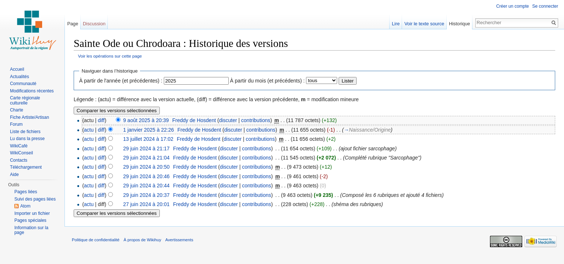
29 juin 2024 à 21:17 (146, 148)
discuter (228, 120)
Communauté (23, 83)
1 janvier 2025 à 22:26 (148, 130)
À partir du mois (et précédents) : (267, 81)
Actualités (19, 76)
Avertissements (179, 240)
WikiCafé (18, 145)
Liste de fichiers (25, 131)
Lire (395, 23)
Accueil (17, 69)
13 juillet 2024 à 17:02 (148, 139)
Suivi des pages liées (35, 199)
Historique (459, 23)
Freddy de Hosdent (194, 120)
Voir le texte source (424, 23)
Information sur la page (31, 230)
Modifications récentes (32, 91)
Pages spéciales (30, 220)
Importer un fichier (32, 213)
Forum (16, 124)
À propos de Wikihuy (142, 240)
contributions (255, 120)
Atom (25, 206)
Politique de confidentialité (95, 240)
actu (88, 130)
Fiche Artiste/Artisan (29, 117)
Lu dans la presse (27, 138)
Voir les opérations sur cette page (110, 56)
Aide (14, 174)
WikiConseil (21, 152)
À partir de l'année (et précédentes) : (120, 81)
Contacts (18, 160)
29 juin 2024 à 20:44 (146, 185)
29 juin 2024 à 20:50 (146, 167)
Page (72, 23)
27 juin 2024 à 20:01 (146, 204)
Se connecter (545, 6)
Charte (16, 110)
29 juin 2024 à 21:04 (146, 158)
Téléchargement (26, 167)
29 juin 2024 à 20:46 (146, 176)
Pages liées (25, 191)
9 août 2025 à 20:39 (146, 120)
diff (101, 120)
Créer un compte (512, 6)
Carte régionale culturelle (25, 100)
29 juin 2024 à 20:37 (146, 195)
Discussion (94, 23)
